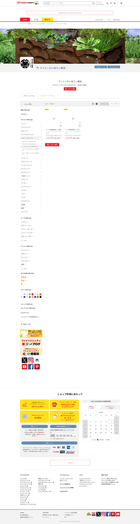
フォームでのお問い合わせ (108, 480)
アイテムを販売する (65, 484)
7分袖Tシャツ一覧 (24, 495)
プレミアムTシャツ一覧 (26, 482)
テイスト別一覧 (42, 487)
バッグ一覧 (23, 500)
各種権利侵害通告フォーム (108, 484)
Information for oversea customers (70, 13)
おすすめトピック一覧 (44, 480)
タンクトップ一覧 (24, 491)
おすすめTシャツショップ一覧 (46, 482)
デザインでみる (114, 104)
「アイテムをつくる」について (87, 482)
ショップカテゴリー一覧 (44, 491)
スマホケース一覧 (24, 502)
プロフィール (101, 67)
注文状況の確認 (99, 4)
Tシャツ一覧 (23, 478)
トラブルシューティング (85, 484)
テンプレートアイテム (48, 96)
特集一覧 (40, 484)
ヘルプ (108, 19)
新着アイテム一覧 (43, 478)
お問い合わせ (116, 19)
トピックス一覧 (42, 486)
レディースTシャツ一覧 (26, 484)
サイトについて (83, 486)
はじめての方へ (64, 491)
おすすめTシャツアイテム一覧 (28, 504)
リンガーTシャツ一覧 (25, 489)
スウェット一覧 (24, 497)
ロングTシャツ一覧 (25, 493)
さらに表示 (24, 240)
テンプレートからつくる (66, 478)
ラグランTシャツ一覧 (25, 487)
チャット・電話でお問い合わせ (109, 478)
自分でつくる (63, 480)
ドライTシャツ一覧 (25, 480)
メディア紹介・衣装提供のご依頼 (109, 482)
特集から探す (27, 324)
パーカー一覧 (23, 499)
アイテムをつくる (64, 475)
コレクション (113, 67)
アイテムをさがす (24, 475)
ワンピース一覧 (24, 486)
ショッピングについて (85, 478)
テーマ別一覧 (41, 489)
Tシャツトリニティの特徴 (66, 487)
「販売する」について (85, 480)
